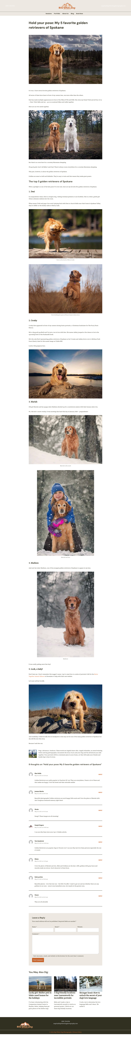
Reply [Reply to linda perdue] (100, 878)
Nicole (37, 810)
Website (80, 927)
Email (57, 927)
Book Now (79, 14)
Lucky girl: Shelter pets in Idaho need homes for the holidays (40, 996)
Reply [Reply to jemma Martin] (100, 793)
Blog (72, 14)
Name (34, 927)
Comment (35, 934)
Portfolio (57, 14)
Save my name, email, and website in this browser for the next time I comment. (59, 957)
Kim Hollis (38, 774)
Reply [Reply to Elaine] (100, 860)
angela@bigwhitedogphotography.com (113, 6)
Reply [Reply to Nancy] (100, 897)
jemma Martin (39, 792)
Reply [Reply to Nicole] (100, 811)
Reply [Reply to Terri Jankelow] (100, 843)
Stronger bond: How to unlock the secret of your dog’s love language (90, 996)
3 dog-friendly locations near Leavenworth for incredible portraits (64, 996)
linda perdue (39, 877)
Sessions (49, 14)
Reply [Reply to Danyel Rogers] (100, 827)
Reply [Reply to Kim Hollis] (100, 775)
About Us (65, 14)
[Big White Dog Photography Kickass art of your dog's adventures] (67, 6)
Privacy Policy (77, 1037)
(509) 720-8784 (10, 6)
